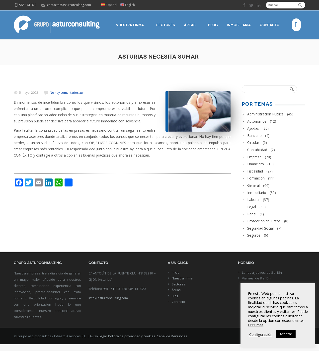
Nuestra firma (131, 25)
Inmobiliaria (239, 25)
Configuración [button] (260, 334)
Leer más (255, 324)
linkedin (258, 5)
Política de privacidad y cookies (131, 343)
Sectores (165, 25)
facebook (244, 5)
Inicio (175, 279)
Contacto (271, 25)
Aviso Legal (98, 343)
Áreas (191, 25)
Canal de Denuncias (172, 343)
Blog (213, 25)
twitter (251, 5)
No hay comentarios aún (67, 92)
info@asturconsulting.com (108, 304)
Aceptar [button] (286, 334)
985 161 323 (111, 295)
